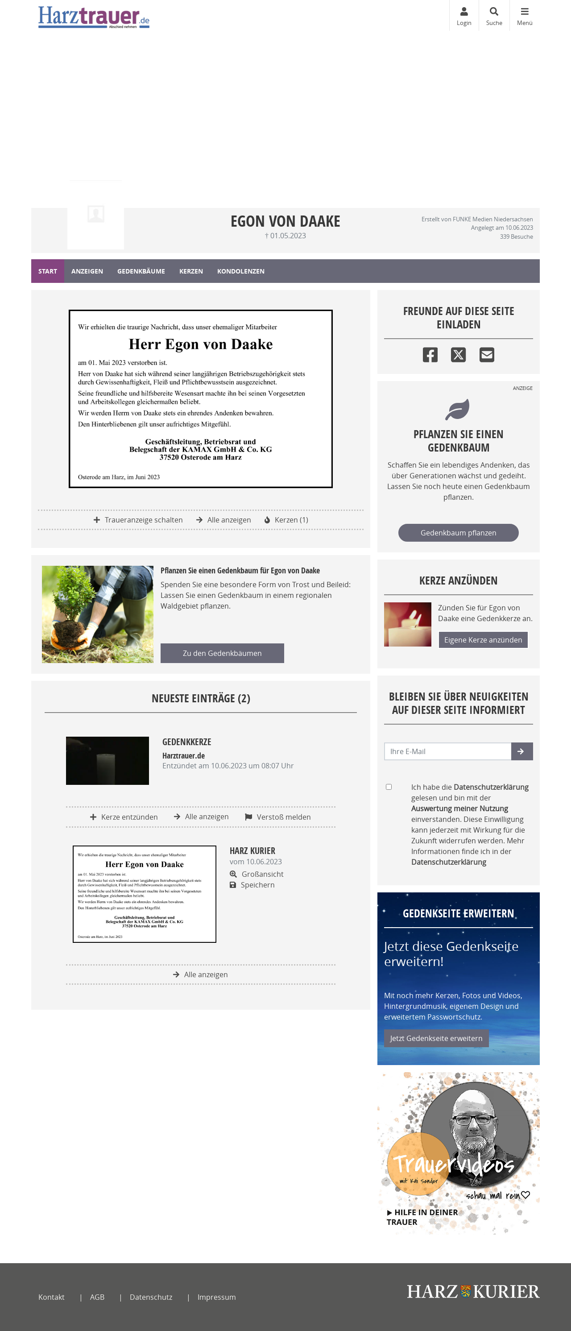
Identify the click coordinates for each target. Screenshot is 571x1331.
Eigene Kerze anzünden (483, 640)
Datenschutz (151, 1297)
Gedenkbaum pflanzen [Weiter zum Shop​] (459, 533)
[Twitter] (458, 352)
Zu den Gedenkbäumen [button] (222, 653)
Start (47, 271)
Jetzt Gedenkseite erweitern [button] (436, 1038)
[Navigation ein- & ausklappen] (524, 15)
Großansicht (257, 874)
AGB (97, 1297)
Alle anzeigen (223, 520)
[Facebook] (430, 352)
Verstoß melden (278, 817)
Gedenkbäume (141, 271)
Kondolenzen (241, 271)
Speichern (252, 885)
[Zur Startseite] (93, 15)
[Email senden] (448, 751)
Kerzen (191, 271)
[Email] (487, 352)
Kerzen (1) (286, 520)
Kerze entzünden (124, 817)
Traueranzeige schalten (138, 520)
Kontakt (51, 1297)
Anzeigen (87, 271)
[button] (522, 751)
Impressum (217, 1297)
